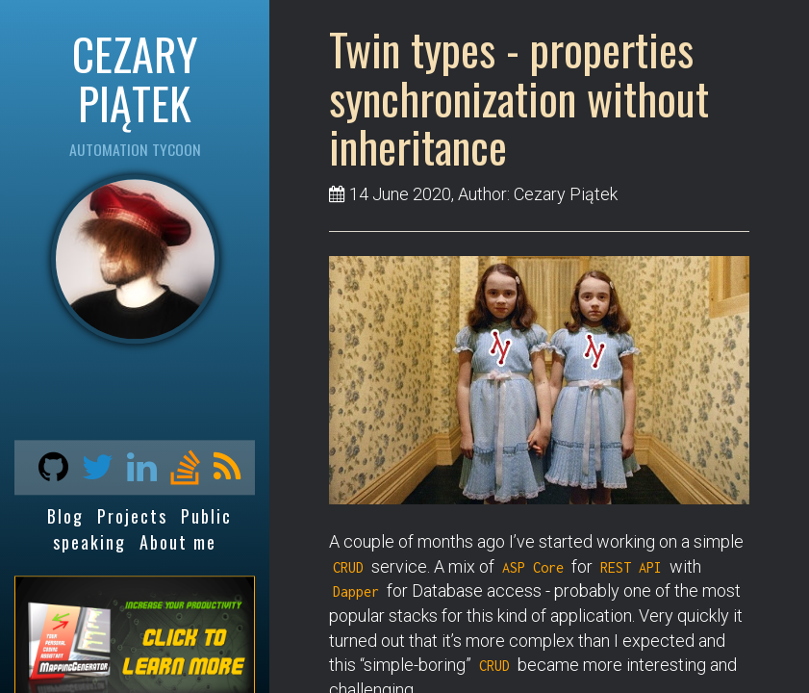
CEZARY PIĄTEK (134, 77)
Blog (65, 516)
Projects (132, 516)
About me (177, 541)
